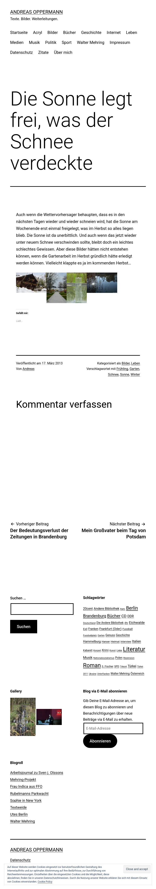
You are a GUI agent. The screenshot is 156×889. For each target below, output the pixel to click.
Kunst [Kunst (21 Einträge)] (112, 650)
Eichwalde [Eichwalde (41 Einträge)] (137, 623)
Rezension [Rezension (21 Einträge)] (128, 657)
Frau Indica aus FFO (26, 786)
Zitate (43, 52)
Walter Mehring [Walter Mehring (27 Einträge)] (120, 673)
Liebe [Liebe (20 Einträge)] (119, 650)
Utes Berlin (19, 814)
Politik (50, 42)
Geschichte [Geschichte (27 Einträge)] (123, 635)
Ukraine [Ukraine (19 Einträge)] (92, 674)
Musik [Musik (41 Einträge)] (87, 657)
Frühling (122, 369)
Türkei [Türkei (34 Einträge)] (132, 666)
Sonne (124, 374)
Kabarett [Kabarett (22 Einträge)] (87, 650)
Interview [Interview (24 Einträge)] (125, 641)
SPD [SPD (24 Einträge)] (116, 666)
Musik (34, 42)
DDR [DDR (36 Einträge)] (130, 616)
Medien (17, 42)
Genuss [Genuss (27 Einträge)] (110, 635)
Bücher (69, 32)
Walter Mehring (90, 42)
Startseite (19, 32)
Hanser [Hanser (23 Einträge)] (106, 641)
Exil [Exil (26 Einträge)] (85, 628)
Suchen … (18, 598)
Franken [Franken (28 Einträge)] (93, 628)
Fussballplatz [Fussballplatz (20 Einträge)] (90, 635)
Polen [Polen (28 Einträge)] (118, 657)
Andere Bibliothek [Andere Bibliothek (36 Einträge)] (106, 609)
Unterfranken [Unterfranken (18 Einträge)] (103, 674)
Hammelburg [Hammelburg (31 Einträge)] (92, 641)
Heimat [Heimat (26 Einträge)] (115, 641)
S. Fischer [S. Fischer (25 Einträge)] (107, 666)
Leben (131, 32)
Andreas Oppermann (36, 12)
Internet (114, 32)
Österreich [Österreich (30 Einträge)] (137, 673)
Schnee (113, 374)
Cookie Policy (45, 881)
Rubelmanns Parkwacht (29, 793)
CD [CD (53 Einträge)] (124, 616)
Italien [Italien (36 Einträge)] (136, 641)
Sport (67, 42)
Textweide (18, 807)
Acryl (37, 32)
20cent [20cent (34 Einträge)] (88, 609)
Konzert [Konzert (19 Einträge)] (97, 650)
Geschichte (91, 32)
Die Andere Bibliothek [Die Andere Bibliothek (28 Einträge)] (110, 622)
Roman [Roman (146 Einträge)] (92, 665)
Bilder (53, 32)
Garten (134, 369)
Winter (135, 374)
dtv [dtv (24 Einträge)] (126, 622)
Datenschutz (21, 52)
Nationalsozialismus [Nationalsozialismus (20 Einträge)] (103, 657)
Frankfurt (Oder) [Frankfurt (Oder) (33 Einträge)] (110, 629)
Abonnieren (100, 741)
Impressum (120, 42)
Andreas (29, 369)
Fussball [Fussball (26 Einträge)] (127, 628)
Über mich (63, 52)
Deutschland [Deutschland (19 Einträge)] (89, 623)
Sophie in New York (25, 800)
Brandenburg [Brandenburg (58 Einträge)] (94, 615)
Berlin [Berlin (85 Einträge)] (132, 608)
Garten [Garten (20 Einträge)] (101, 635)
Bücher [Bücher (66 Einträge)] (113, 615)
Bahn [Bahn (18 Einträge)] (122, 609)
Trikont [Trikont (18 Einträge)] (123, 666)
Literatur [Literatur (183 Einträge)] (134, 649)
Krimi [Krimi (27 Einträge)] (105, 650)
